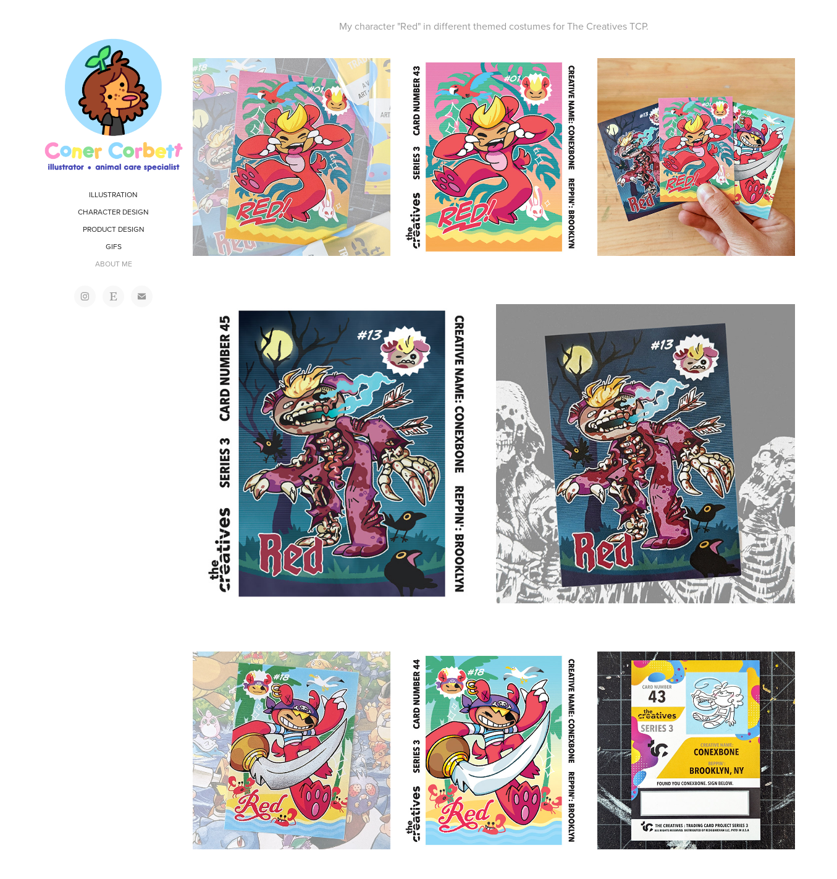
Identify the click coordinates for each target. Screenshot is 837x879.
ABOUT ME (113, 263)
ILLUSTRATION (113, 194)
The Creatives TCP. (608, 26)
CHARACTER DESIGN (113, 211)
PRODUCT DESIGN (114, 229)
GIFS (114, 246)
